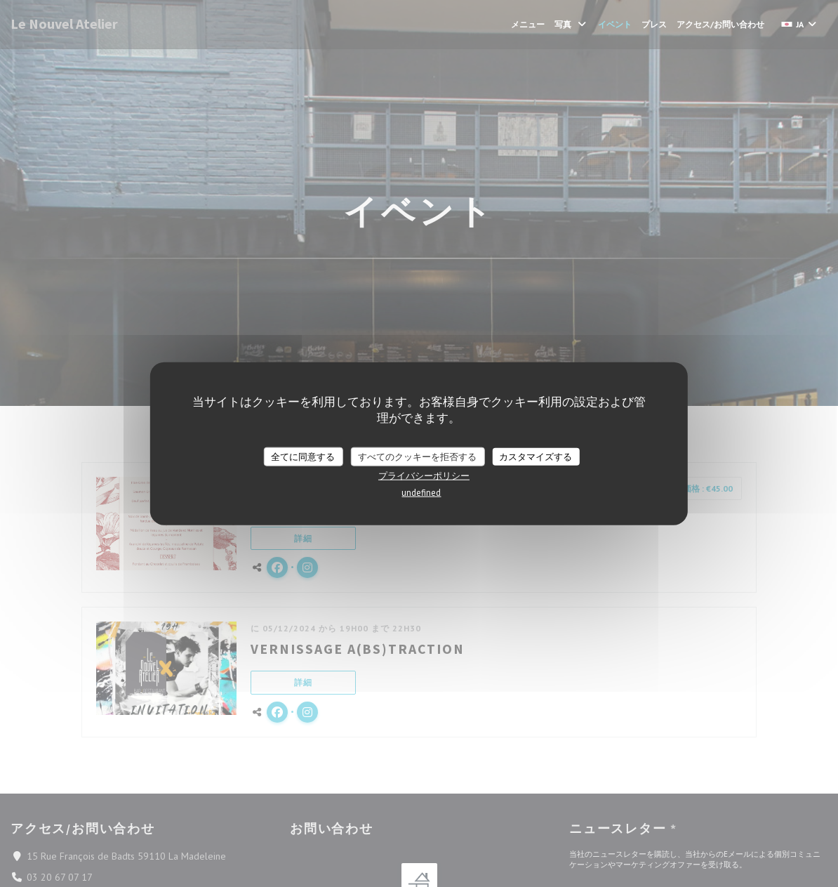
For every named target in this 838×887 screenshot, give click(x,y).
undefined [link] (421, 493)
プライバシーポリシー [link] (424, 476)
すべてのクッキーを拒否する (417, 456)
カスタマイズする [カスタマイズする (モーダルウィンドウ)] (535, 456)
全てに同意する (303, 456)
